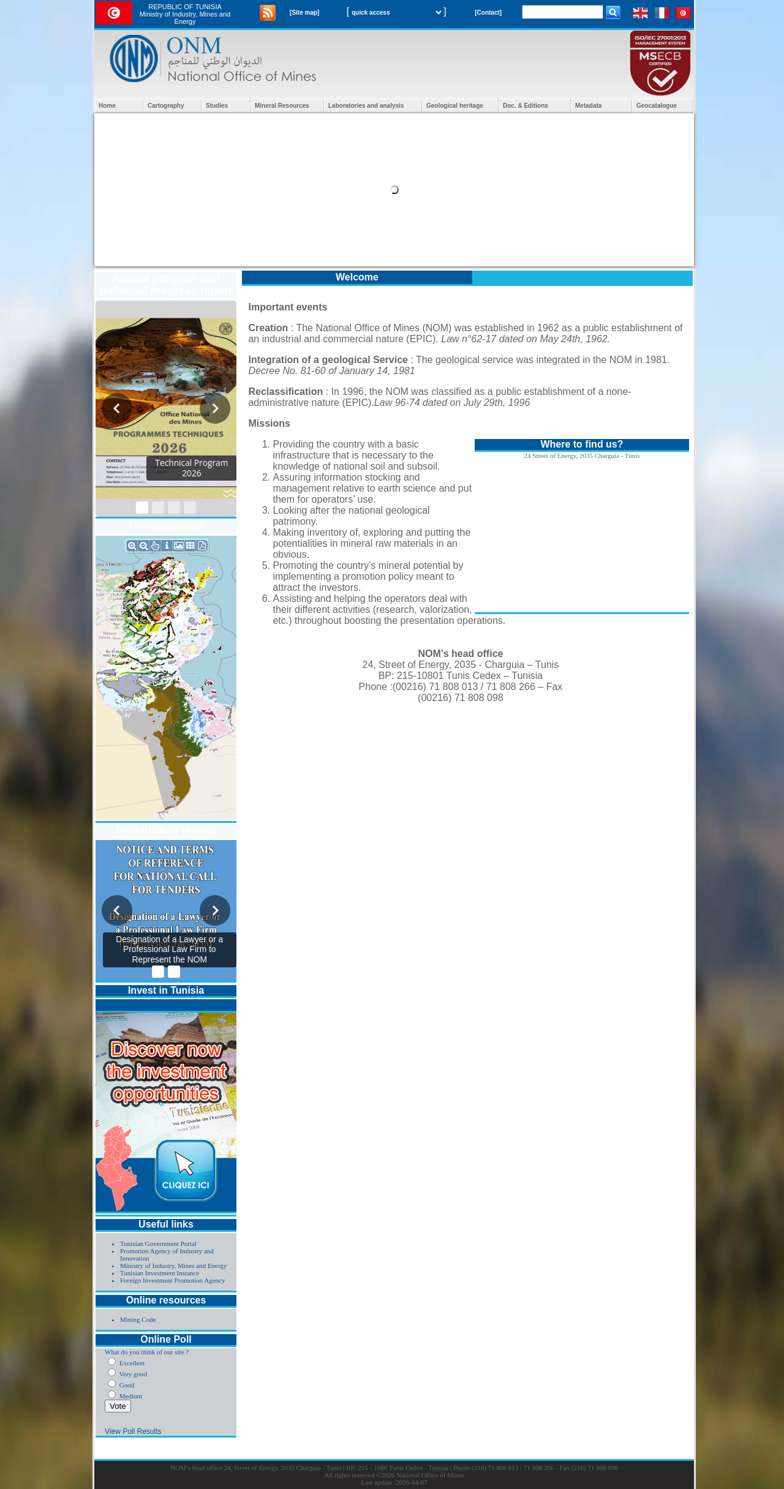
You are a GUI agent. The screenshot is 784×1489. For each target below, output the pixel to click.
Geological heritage (454, 105)
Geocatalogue (656, 105)
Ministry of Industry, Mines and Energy (173, 1265)
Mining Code (138, 1319)
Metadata (588, 105)
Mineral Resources (282, 105)
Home (107, 105)
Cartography (166, 105)
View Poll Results (133, 1431)
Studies (217, 105)
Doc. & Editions (525, 105)
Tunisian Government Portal (158, 1243)
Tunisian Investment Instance (159, 1273)
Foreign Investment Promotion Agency (172, 1280)
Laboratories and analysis (366, 105)
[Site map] (304, 12)
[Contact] (488, 12)
